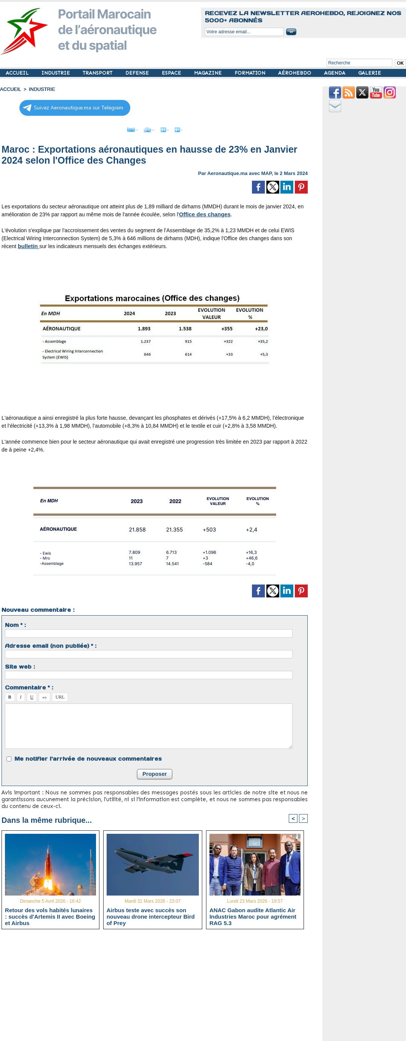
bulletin (28, 244)
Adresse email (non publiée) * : (50, 644)
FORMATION (250, 73)
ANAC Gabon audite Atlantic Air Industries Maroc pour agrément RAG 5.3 (252, 915)
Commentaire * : (29, 685)
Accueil (10, 89)
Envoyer (111, 128)
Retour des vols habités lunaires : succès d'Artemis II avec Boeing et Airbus (50, 915)
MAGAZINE (208, 73)
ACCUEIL (18, 73)
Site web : (20, 664)
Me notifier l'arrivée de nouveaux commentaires (88, 756)
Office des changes (203, 212)
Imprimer (146, 128)
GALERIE (369, 73)
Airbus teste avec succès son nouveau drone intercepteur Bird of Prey (151, 915)
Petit (203, 128)
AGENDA (335, 73)
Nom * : (15, 623)
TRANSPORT (98, 73)
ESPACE (172, 73)
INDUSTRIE (56, 73)
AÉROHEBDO (295, 73)
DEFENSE (137, 73)
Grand (178, 128)
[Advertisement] (160, 987)
